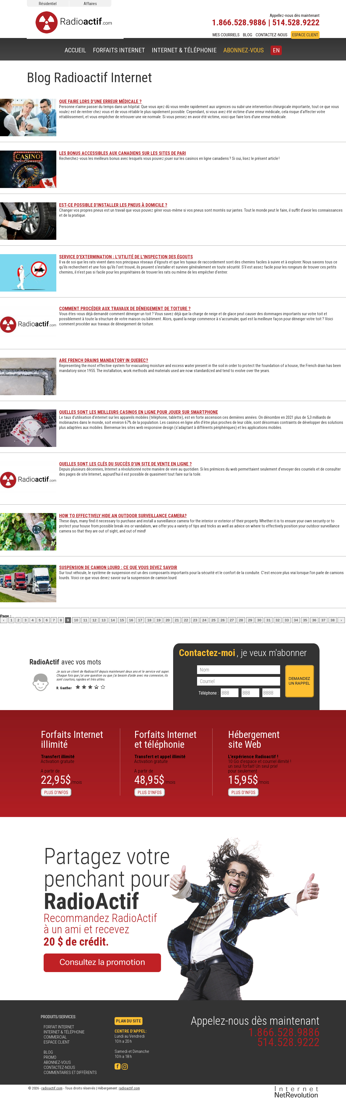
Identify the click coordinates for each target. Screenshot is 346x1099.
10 (76, 620)
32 (278, 620)
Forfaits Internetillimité (72, 739)
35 (305, 620)
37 (323, 620)
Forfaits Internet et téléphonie (165, 739)
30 (259, 620)
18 (149, 620)
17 (140, 620)
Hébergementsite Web (254, 739)
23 (195, 620)
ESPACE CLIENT (305, 34)
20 (168, 620)
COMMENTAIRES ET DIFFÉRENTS (70, 1072)
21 (177, 620)
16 (131, 620)
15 (122, 620)
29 (250, 620)
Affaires (90, 3)
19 (159, 620)
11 (85, 620)
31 (268, 620)
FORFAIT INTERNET (59, 1026)
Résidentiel (48, 3)
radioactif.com (51, 1088)
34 (296, 620)
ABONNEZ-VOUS (243, 50)
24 (204, 620)
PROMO (50, 1057)
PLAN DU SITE (128, 1021)
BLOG (247, 34)
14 (113, 620)
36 (314, 620)
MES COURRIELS (226, 34)
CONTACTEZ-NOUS (271, 34)
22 (186, 620)
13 (103, 620)
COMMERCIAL (55, 1037)
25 (213, 620)
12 (94, 620)
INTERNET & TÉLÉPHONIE (184, 50)
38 (333, 620)
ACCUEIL (75, 50)
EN (276, 50)
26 (222, 620)
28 (241, 620)
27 (232, 620)
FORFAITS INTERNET (119, 50)
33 (287, 620)
